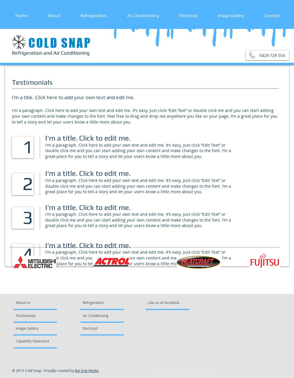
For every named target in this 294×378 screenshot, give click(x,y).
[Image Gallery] (31, 328)
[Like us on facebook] (165, 302)
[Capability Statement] (33, 341)
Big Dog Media (87, 370)
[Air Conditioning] (99, 315)
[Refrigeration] (96, 302)
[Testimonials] (32, 315)
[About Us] (38, 302)
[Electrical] (98, 328)
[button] (267, 55)
